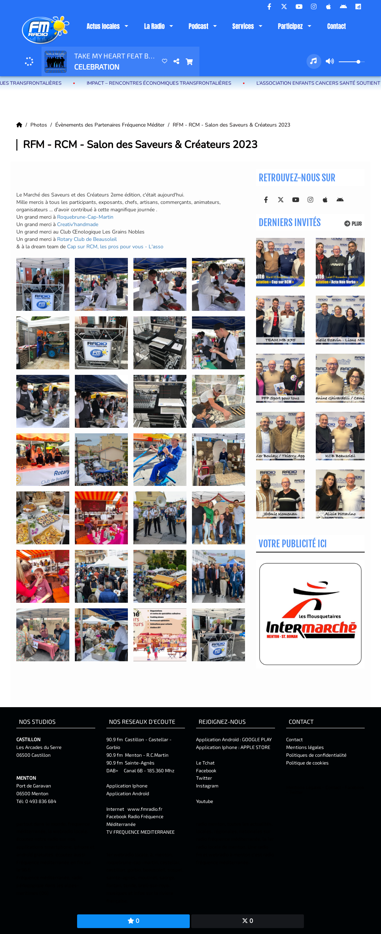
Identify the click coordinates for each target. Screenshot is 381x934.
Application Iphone (127, 786)
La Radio (154, 26)
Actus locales (103, 26)
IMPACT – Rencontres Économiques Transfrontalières (168, 83)
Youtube (204, 801)
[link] (85, 217)
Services (243, 26)
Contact (336, 26)
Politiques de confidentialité (316, 755)
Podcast (198, 26)
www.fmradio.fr (144, 809)
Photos (39, 124)
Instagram (207, 786)
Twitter (204, 778)
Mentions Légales (303, 787)
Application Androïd (127, 793)
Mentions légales (305, 747)
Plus (353, 223)
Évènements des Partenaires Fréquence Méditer (110, 124)
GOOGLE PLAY (256, 739)
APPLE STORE (255, 747)
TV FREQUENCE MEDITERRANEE (140, 832)
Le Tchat (205, 763)
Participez (290, 26)
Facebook (206, 770)
